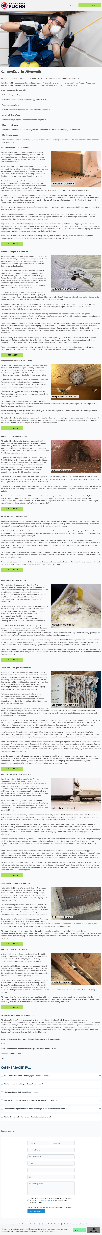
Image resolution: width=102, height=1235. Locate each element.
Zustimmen (79, 1230)
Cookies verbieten (93, 1230)
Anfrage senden (36, 1211)
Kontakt (71, 5)
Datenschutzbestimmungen (46, 1200)
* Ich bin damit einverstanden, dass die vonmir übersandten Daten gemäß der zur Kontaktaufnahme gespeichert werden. (51, 1200)
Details (52, 1231)
